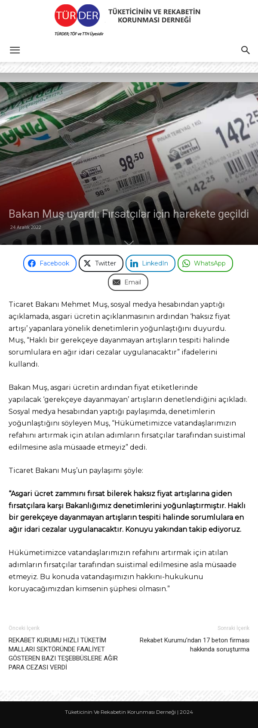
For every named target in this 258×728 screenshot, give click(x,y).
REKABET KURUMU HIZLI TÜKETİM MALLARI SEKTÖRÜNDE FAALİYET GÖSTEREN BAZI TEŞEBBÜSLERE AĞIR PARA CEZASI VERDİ (63, 653)
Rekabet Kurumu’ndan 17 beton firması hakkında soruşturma (194, 644)
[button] (14, 50)
